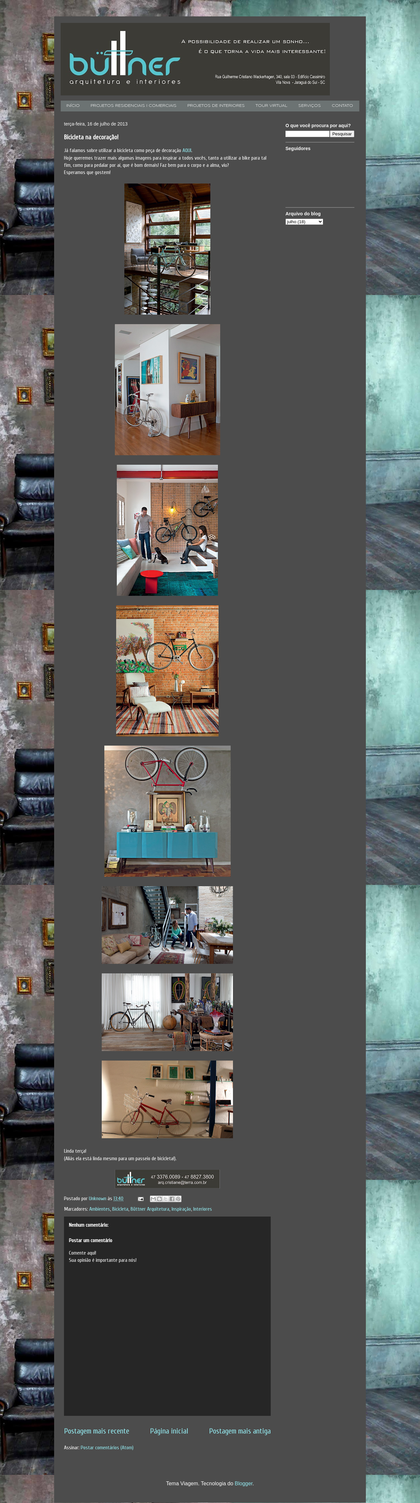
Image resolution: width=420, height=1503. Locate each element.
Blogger (243, 1483)
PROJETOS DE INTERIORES (216, 105)
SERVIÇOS (309, 105)
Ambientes (99, 1209)
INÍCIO (73, 105)
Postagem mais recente (96, 1431)
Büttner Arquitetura (150, 1209)
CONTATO (342, 105)
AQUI (186, 150)
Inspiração (181, 1209)
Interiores (202, 1209)
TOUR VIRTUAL (271, 105)
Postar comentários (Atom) (107, 1448)
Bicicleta (120, 1209)
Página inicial (169, 1431)
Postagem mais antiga (240, 1431)
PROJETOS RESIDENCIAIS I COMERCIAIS (134, 105)
